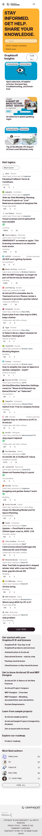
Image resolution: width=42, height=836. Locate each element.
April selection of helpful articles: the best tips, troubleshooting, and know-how (19, 85)
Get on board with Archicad (17, 729)
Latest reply (6, 176)
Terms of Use (27, 825)
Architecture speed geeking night (20, 117)
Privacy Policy (14, 825)
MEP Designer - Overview (16, 692)
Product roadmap (12, 741)
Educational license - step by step (20, 656)
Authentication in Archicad (17, 652)
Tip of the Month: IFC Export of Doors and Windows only (19, 148)
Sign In (38, 4)
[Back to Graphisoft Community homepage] (13, 4)
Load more (21, 629)
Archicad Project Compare (17, 688)
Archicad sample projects (16, 717)
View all (32, 58)
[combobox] (21, 41)
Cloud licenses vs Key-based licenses (21, 665)
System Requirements (15, 704)
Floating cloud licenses (15, 661)
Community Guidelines (20, 828)
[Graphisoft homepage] (31, 808)
